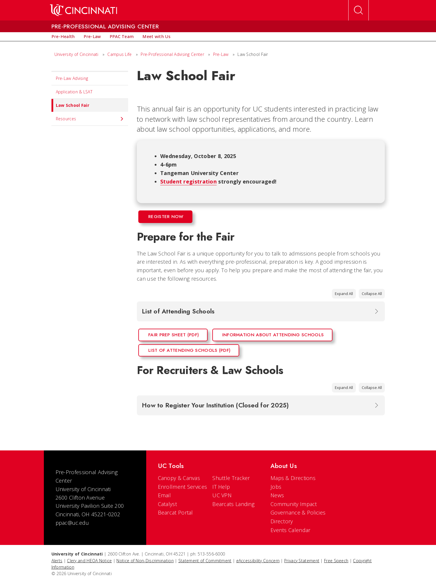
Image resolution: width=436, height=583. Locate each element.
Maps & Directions (293, 477)
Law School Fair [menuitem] (70, 105)
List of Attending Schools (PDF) (189, 350)
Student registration (188, 181)
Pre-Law (221, 54)
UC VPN (222, 495)
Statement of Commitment (205, 560)
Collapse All (372, 293)
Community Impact (293, 503)
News (277, 495)
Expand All (344, 293)
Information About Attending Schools (273, 335)
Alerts (57, 560)
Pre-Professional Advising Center (172, 54)
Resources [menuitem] (90, 118)
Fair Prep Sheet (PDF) (173, 335)
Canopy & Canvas (179, 477)
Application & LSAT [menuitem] (74, 92)
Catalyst (167, 503)
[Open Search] (358, 10)
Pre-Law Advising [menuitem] (72, 78)
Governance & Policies (297, 512)
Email (164, 495)
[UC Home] (83, 10)
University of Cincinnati (76, 54)
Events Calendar (290, 530)
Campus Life (119, 54)
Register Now (166, 216)
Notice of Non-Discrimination (144, 560)
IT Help (221, 486)
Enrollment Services (182, 486)
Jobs (275, 486)
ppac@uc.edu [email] (72, 522)
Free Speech (336, 560)
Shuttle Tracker (231, 477)
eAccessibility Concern (258, 560)
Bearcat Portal (175, 512)
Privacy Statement (301, 560)
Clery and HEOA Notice (89, 560)
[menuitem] (63, 36)
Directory (281, 521)
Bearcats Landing (233, 503)
